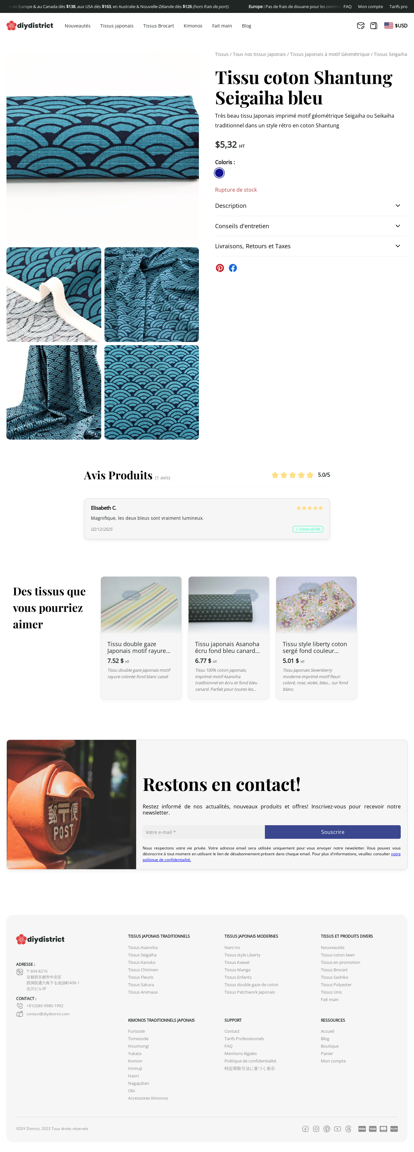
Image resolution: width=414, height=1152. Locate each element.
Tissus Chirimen (143, 969)
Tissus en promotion (340, 962)
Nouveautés (78, 25)
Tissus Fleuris (140, 977)
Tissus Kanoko (142, 962)
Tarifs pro (398, 6)
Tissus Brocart (158, 25)
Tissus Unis (331, 992)
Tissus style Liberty (242, 955)
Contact (232, 1031)
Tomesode (138, 1038)
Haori (133, 1075)
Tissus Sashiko (334, 977)
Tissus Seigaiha (390, 54)
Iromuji (135, 1068)
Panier (327, 1053)
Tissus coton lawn (338, 955)
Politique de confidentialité (250, 1061)
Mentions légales (240, 1053)
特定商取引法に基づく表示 (249, 1068)
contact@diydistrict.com (43, 1014)
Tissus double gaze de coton (251, 984)
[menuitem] (388, 25)
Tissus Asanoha (143, 947)
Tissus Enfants (238, 977)
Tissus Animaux (143, 992)
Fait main (222, 25)
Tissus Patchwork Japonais (249, 992)
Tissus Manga (237, 969)
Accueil (327, 1031)
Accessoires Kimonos (148, 1098)
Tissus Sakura (141, 984)
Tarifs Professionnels (244, 1038)
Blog (246, 25)
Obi (131, 1090)
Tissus (222, 54)
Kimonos (193, 25)
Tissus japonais (117, 25)
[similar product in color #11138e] (219, 173)
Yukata (134, 1053)
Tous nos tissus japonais (259, 54)
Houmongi (138, 1046)
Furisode (136, 1031)
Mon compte (370, 6)
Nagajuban (138, 1083)
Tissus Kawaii (236, 962)
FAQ (347, 6)
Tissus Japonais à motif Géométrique (330, 54)
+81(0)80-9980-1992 (39, 1005)
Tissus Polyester (336, 984)
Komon (135, 1061)
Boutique (330, 1046)
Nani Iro (232, 947)
